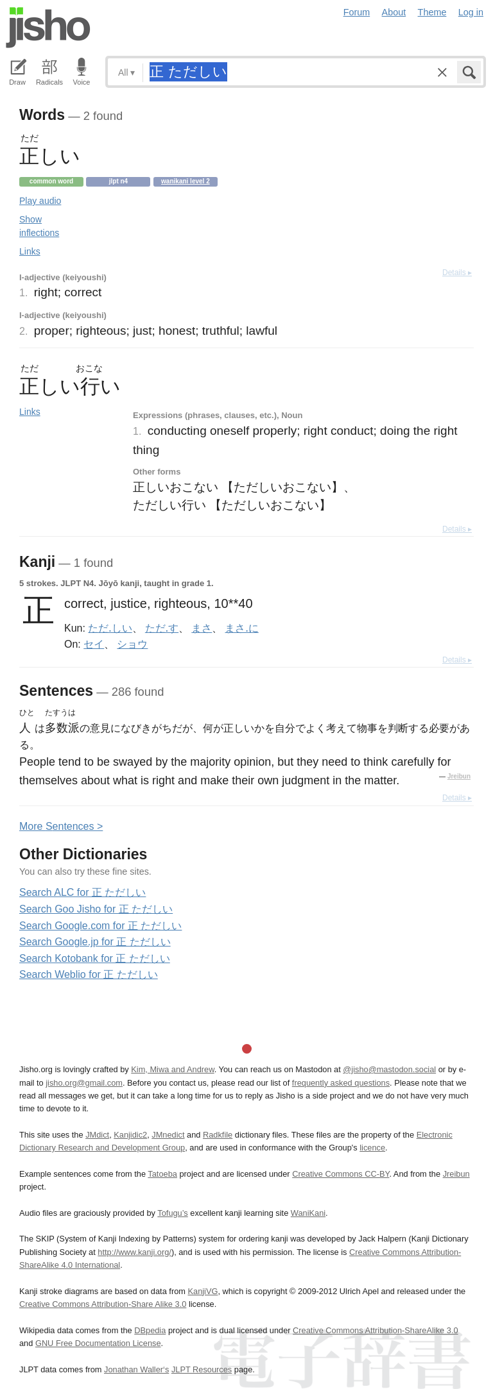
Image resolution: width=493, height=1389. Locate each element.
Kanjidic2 (130, 1135)
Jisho (48, 27)
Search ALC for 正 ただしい (82, 892)
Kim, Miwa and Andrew (172, 1069)
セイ (93, 644)
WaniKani (308, 1213)
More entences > (61, 826)
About (394, 12)
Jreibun (459, 776)
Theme (432, 12)
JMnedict (167, 1135)
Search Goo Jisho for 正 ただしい (96, 909)
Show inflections (39, 226)
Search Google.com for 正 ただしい (100, 925)
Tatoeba (162, 1174)
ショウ (132, 644)
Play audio (40, 201)
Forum (356, 12)
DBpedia (150, 1330)
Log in (470, 12)
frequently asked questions (341, 1083)
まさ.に (241, 628)
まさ (201, 628)
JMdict (97, 1135)
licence (372, 1147)
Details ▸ (457, 272)
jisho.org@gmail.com (84, 1083)
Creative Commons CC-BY (340, 1174)
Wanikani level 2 (185, 181)
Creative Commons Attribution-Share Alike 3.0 (102, 1304)
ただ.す (161, 628)
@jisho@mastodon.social (389, 1069)
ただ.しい (110, 628)
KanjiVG (202, 1291)
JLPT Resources (201, 1369)
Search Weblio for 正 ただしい (88, 974)
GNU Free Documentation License (98, 1343)
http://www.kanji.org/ (134, 1252)
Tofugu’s (172, 1213)
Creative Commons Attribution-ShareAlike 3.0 (375, 1330)
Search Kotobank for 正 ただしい (94, 958)
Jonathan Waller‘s (136, 1369)
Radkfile (217, 1135)
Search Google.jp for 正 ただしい (95, 941)
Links (29, 251)
